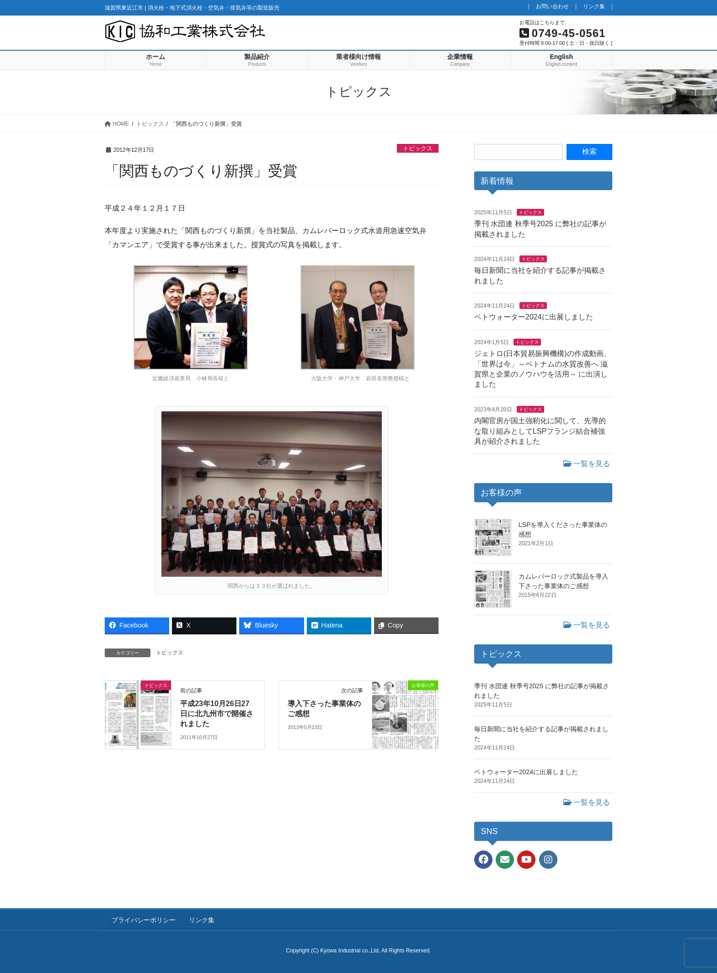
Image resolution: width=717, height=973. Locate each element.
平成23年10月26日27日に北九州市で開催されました (216, 714)
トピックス (418, 148)
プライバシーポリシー (144, 920)
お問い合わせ (552, 7)
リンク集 (594, 7)
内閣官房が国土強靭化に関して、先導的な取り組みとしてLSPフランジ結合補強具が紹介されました (540, 431)
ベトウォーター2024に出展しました (533, 317)
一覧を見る (586, 464)
